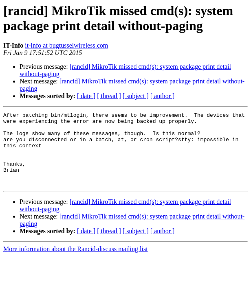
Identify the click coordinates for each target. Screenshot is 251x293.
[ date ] (86, 95)
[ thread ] (109, 95)
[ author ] (162, 95)
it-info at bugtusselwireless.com (66, 45)
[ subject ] (136, 95)
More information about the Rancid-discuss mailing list (75, 263)
